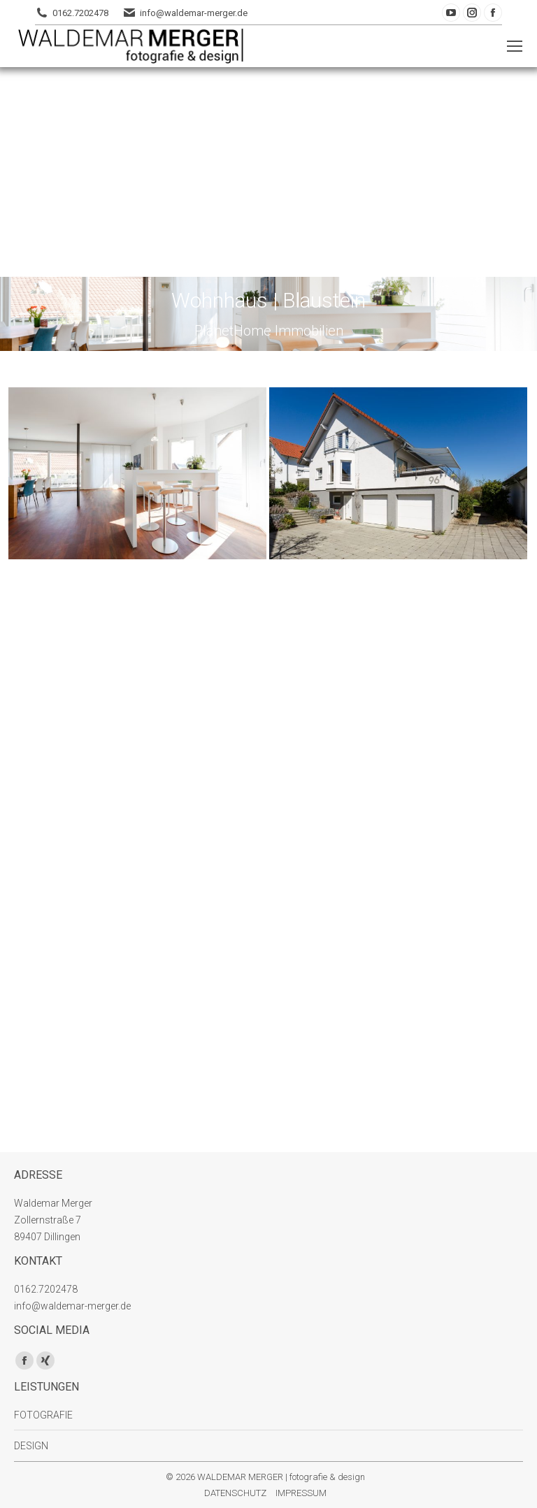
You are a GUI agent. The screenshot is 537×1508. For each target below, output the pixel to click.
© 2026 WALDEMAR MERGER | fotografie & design (265, 1477)
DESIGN (31, 1445)
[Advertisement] (268, 172)
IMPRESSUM (301, 1493)
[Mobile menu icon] (514, 46)
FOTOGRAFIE (43, 1415)
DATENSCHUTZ (235, 1493)
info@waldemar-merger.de (194, 13)
